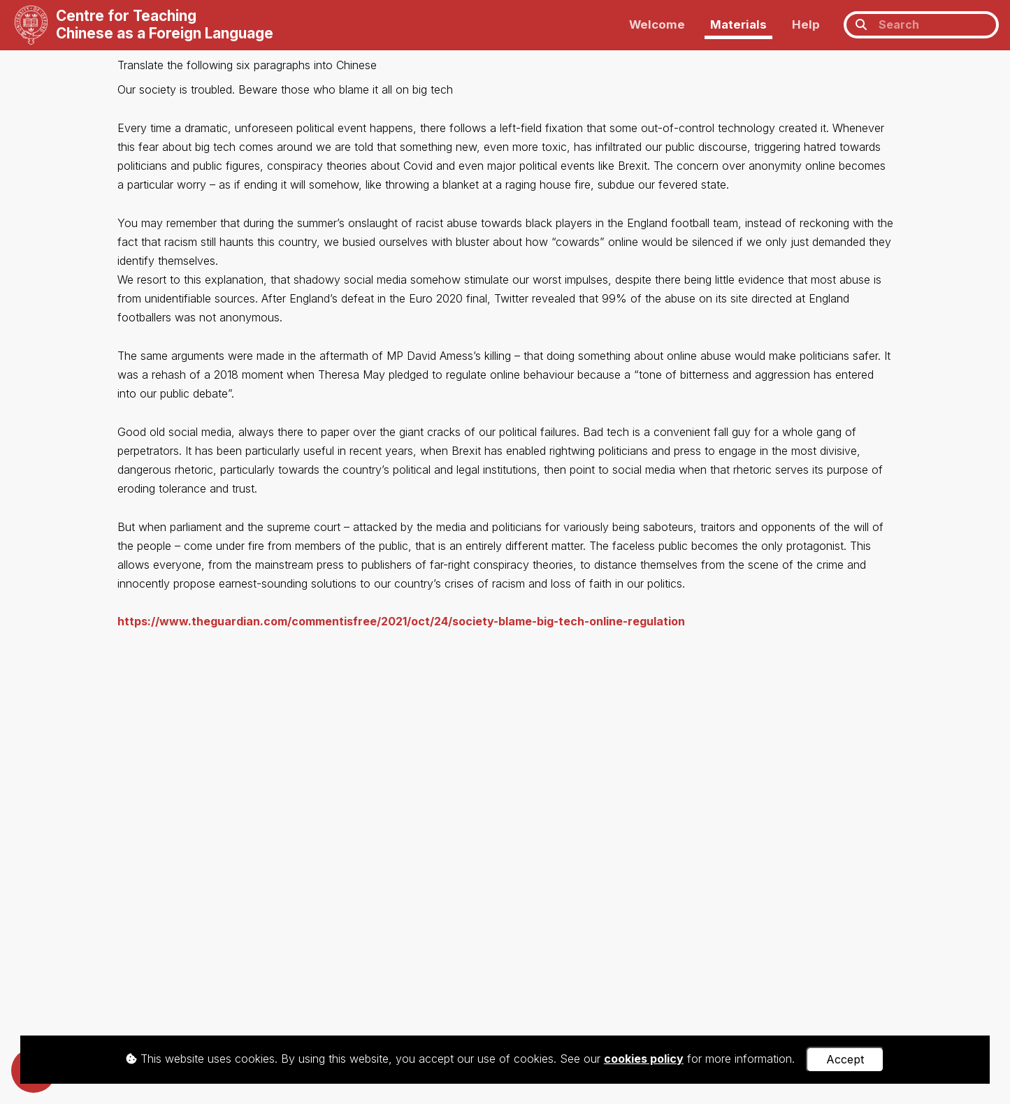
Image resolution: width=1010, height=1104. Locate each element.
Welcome (657, 24)
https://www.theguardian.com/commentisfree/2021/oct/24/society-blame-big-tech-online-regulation (401, 621)
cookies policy (644, 1059)
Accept (845, 1059)
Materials (738, 24)
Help (806, 24)
